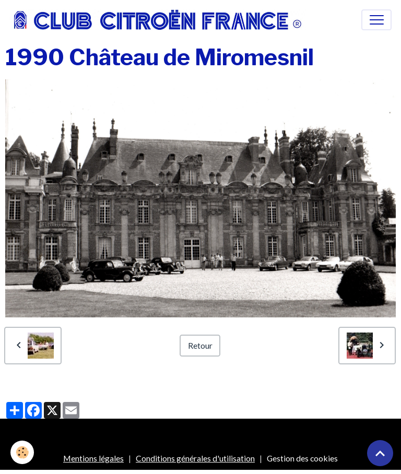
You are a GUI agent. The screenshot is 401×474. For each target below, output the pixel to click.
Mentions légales (93, 458)
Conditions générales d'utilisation (195, 458)
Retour (200, 345)
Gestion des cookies (302, 458)
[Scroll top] (380, 453)
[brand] (160, 19)
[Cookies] (22, 452)
